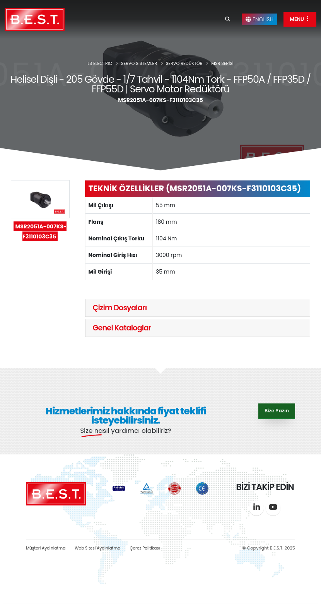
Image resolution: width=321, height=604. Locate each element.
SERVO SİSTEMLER (139, 63)
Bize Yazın (277, 410)
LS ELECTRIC (100, 63)
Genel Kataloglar (122, 328)
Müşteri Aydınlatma (47, 548)
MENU (300, 19)
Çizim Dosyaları (120, 308)
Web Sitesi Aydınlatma (102, 548)
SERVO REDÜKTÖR (184, 63)
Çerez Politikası (152, 548)
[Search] (227, 19)
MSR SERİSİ (222, 63)
